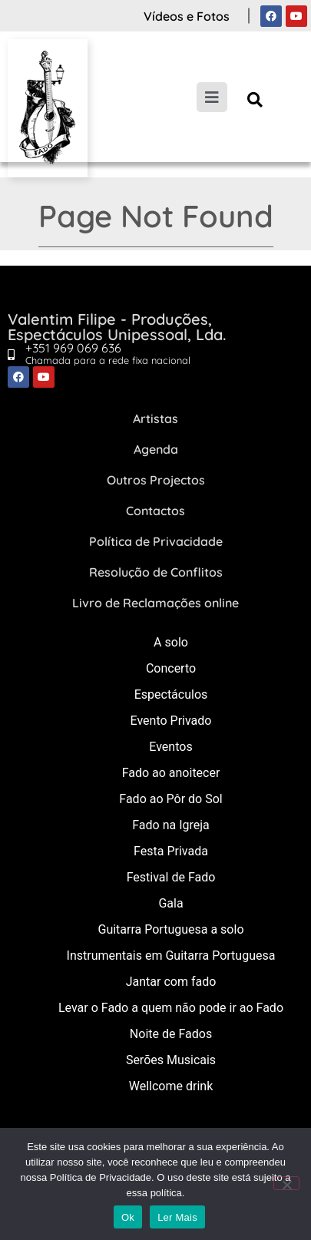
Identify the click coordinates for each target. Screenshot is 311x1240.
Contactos (155, 510)
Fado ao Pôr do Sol (170, 799)
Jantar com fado (171, 981)
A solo (171, 642)
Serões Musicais (171, 1060)
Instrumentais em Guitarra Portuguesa (171, 955)
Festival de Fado (171, 877)
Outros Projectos (156, 480)
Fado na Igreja (171, 825)
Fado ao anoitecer (171, 772)
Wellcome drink (171, 1086)
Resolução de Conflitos (156, 572)
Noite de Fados (171, 1034)
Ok (127, 1217)
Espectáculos (171, 694)
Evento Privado (171, 720)
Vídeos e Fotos (187, 16)
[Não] (286, 1183)
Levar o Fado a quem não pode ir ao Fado (170, 1007)
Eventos (170, 746)
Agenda (156, 449)
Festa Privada (171, 851)
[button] (255, 99)
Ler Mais (177, 1217)
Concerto (171, 668)
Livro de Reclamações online (155, 602)
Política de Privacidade (156, 541)
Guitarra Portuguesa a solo (170, 929)
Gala (170, 903)
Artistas (155, 418)
